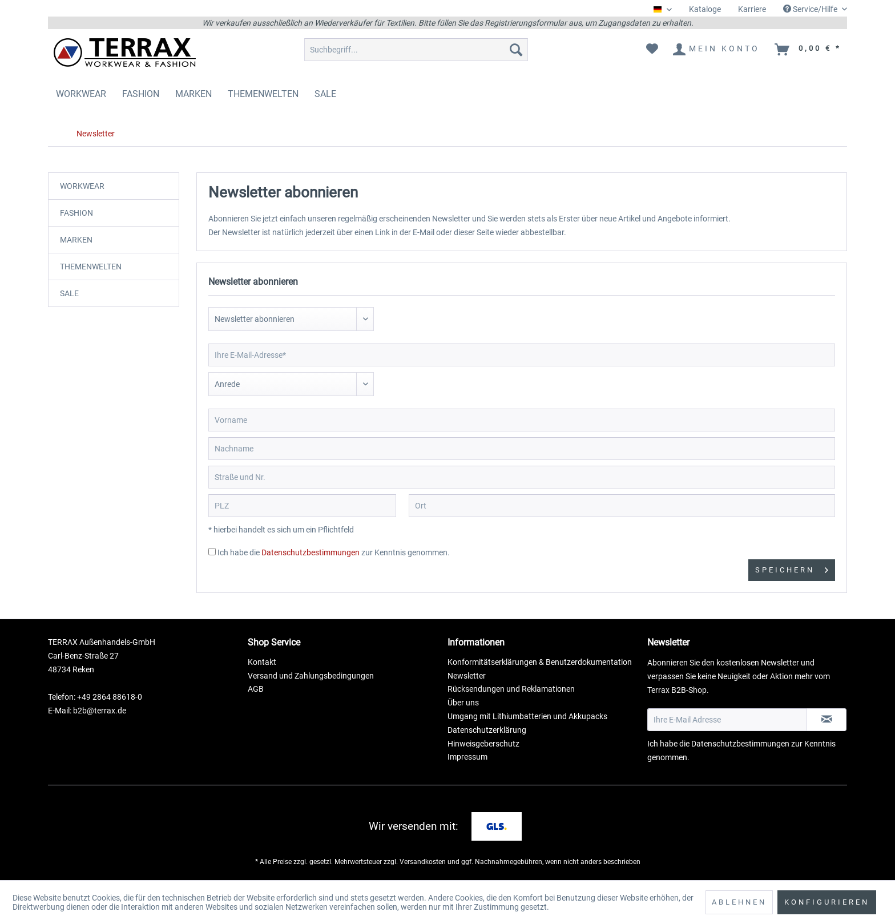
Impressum (467, 756)
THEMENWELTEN (91, 266)
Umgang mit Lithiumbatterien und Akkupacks (527, 716)
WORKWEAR (82, 186)
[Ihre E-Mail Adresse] (727, 719)
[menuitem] (704, 9)
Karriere (752, 9)
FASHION (76, 212)
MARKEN (76, 239)
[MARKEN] (193, 94)
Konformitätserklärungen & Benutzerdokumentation (540, 662)
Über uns (463, 702)
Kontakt (262, 662)
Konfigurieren (826, 902)
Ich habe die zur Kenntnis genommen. (333, 552)
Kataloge (705, 9)
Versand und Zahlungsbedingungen (311, 675)
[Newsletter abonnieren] (826, 719)
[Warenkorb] (808, 49)
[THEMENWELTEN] (263, 94)
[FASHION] (140, 94)
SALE (69, 293)
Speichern (791, 567)
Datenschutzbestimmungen (310, 552)
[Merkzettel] (652, 49)
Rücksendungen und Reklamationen (511, 688)
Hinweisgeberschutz (483, 743)
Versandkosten (423, 862)
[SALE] (325, 94)
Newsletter (467, 675)
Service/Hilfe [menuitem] (811, 9)
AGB (256, 688)
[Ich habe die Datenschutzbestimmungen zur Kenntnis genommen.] (212, 551)
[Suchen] (516, 49)
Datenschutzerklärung (487, 730)
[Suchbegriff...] (416, 49)
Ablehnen (739, 902)
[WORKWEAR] (81, 94)
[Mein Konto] (716, 49)
